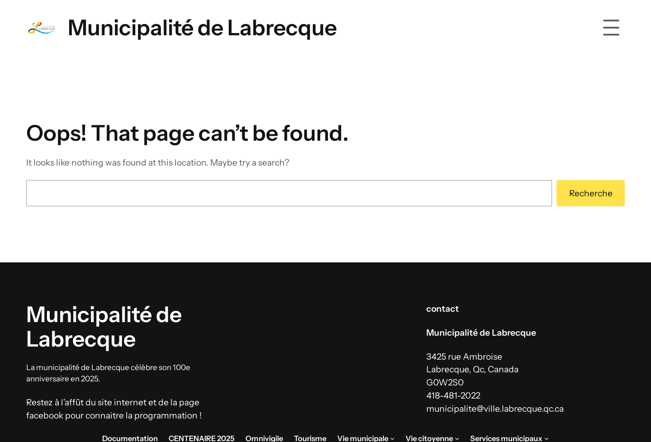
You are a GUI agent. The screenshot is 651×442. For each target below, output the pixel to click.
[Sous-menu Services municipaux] (546, 438)
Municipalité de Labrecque (202, 27)
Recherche (591, 193)
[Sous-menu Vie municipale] (392, 438)
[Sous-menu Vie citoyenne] (457, 438)
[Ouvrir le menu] (611, 27)
